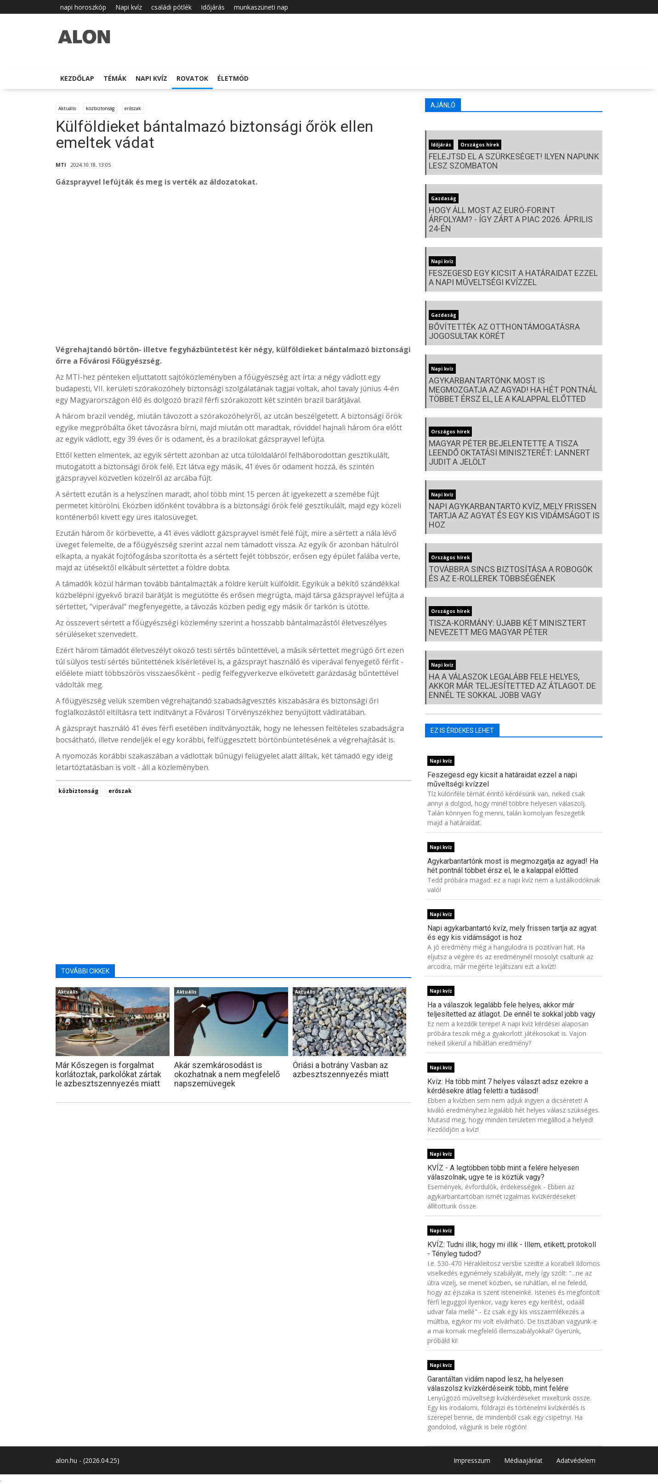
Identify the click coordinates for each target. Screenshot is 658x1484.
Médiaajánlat (523, 1460)
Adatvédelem (576, 1460)
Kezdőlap (77, 78)
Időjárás (213, 7)
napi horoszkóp (83, 7)
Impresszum (472, 1460)
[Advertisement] (233, 268)
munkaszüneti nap (261, 7)
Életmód (233, 78)
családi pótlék (171, 7)
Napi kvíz (128, 7)
